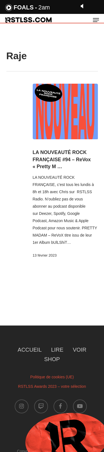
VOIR (80, 350)
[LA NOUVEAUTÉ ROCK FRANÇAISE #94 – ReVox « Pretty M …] (65, 111)
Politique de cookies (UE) (52, 377)
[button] (96, 20)
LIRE (57, 350)
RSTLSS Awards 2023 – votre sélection (52, 386)
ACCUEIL (30, 350)
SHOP (52, 359)
